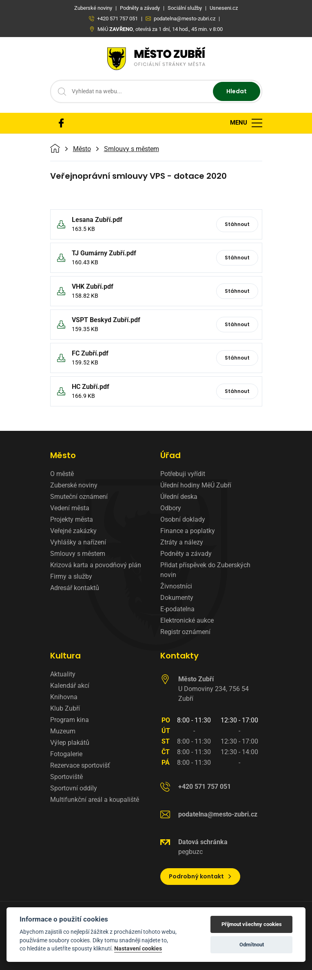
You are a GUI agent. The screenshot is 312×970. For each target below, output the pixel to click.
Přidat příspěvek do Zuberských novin (205, 570)
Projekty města (71, 519)
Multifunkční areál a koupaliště (94, 799)
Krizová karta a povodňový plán (95, 565)
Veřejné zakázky (73, 531)
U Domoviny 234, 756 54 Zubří (213, 688)
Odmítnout (251, 944)
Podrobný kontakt (200, 876)
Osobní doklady (182, 519)
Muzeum (62, 731)
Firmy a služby (71, 576)
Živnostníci (176, 586)
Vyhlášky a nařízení (78, 542)
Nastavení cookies (138, 948)
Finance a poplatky (187, 531)
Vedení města (69, 508)
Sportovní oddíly (73, 788)
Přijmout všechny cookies (251, 924)
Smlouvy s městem (131, 149)
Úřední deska (178, 496)
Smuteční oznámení (79, 496)
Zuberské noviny (73, 485)
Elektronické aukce (187, 620)
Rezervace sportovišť (80, 765)
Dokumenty (176, 597)
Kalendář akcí (69, 685)
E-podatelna (177, 609)
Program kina (69, 720)
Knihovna (63, 697)
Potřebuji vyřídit (182, 474)
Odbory (170, 508)
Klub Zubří (65, 708)
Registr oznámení (185, 632)
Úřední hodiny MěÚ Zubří (195, 485)
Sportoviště (66, 777)
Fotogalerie (66, 754)
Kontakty (179, 655)
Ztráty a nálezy (181, 542)
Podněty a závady (186, 553)
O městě (62, 474)
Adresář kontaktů (74, 588)
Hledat (236, 91)
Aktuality (62, 674)
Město (82, 149)
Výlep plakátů (69, 742)
